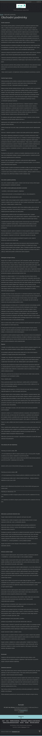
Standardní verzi (16, 731)
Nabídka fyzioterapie (14, 720)
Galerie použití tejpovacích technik (11, 722)
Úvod (1, 14)
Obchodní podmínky (34, 722)
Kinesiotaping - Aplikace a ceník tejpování (30, 720)
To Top (39, 731)
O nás (7, 720)
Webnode (23, 727)
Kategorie (21, 717)
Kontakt (27, 722)
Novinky (22, 722)
